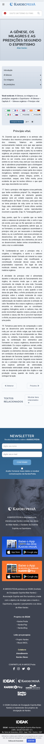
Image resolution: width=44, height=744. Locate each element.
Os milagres (9, 80)
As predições (9, 84)
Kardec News (22, 657)
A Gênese (8, 75)
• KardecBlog (22, 628)
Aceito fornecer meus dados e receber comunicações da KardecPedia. (22, 472)
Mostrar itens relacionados (33, 400)
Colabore (22, 650)
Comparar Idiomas (17, 122)
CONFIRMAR (22, 462)
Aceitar (31, 741)
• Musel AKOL (22, 643)
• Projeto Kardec (22, 639)
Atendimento (22, 653)
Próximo (34, 386)
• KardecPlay (22, 625)
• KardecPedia (22, 621)
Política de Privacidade (15, 741)
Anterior (9, 386)
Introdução (8, 70)
